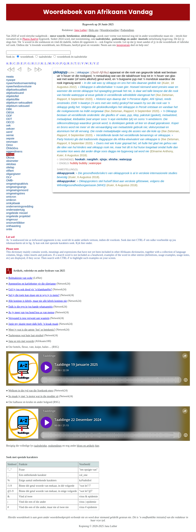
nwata (10, 76)
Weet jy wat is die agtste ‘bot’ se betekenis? (31, 329)
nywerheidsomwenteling (21, 83)
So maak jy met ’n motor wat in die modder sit (33, 396)
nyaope (10, 79)
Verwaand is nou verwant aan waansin (28, 318)
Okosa (10, 157)
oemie (10, 135)
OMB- (9, 180)
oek (8, 125)
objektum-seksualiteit (19, 102)
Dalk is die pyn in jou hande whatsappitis (30, 306)
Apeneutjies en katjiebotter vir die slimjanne (32, 283)
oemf (9, 131)
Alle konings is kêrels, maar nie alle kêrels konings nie (37, 301)
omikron (11, 199)
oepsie (10, 138)
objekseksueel (15, 92)
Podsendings (127, 30)
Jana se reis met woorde (21, 341)
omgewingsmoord (17, 190)
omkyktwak (13, 203)
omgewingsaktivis (17, 183)
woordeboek (26, 56)
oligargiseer (13, 173)
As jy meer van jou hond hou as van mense (31, 312)
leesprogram (123, 45)
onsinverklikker (15, 222)
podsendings (55, 445)
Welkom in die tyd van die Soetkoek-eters (30, 390)
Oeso (9, 145)
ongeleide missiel (17, 212)
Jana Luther (80, 30)
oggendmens (14, 151)
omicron (11, 196)
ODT (9, 118)
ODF (9, 115)
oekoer (10, 128)
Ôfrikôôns (12, 148)
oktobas (11, 164)
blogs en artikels (85, 445)
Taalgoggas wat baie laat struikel (25, 335)
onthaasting (13, 226)
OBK (9, 109)
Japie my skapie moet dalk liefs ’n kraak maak (33, 323)
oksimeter (12, 160)
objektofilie (12, 99)
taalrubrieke (45, 56)
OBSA (10, 112)
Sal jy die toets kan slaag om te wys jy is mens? (33, 295)
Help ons (93, 30)
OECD (10, 122)
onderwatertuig (15, 209)
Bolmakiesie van (20, 278)
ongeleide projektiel (18, 216)
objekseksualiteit (16, 89)
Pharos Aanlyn (30, 39)
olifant (10, 170)
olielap (10, 167)
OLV (8, 177)
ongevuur (12, 219)
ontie (9, 229)
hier (97, 445)
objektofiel (12, 96)
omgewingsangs (16, 186)
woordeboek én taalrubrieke (72, 56)
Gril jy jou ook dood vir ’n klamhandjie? (30, 289)
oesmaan (12, 141)
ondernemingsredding (19, 206)
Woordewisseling (109, 30)
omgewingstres (15, 193)
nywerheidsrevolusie (19, 86)
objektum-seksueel (17, 105)
